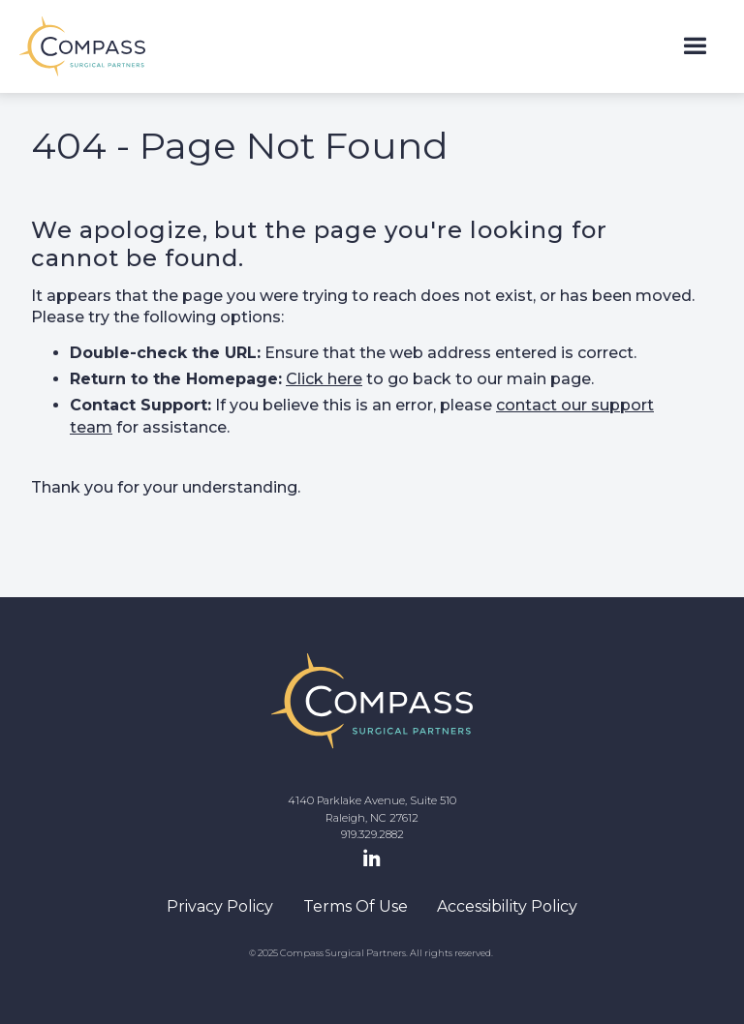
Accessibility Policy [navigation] (507, 906)
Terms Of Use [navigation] (355, 906)
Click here (324, 379)
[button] (695, 46)
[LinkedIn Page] (372, 859)
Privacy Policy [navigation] (220, 906)
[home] (82, 46)
